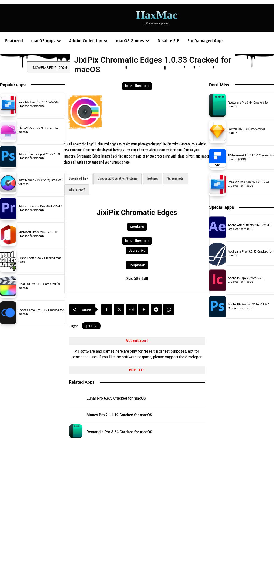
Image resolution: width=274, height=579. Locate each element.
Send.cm (137, 226)
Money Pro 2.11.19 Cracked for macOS (119, 415)
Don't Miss (219, 84)
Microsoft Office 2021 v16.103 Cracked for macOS (38, 234)
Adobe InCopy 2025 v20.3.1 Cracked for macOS (246, 280)
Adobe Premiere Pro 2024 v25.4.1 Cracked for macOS (40, 208)
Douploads (137, 265)
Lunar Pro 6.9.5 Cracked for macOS (116, 398)
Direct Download (137, 86)
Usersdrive (136, 250)
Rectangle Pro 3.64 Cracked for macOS (119, 432)
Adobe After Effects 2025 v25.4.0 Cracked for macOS (250, 227)
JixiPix (91, 325)
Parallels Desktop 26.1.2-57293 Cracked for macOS (38, 104)
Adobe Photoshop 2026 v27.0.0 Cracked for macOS (39, 156)
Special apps (221, 207)
